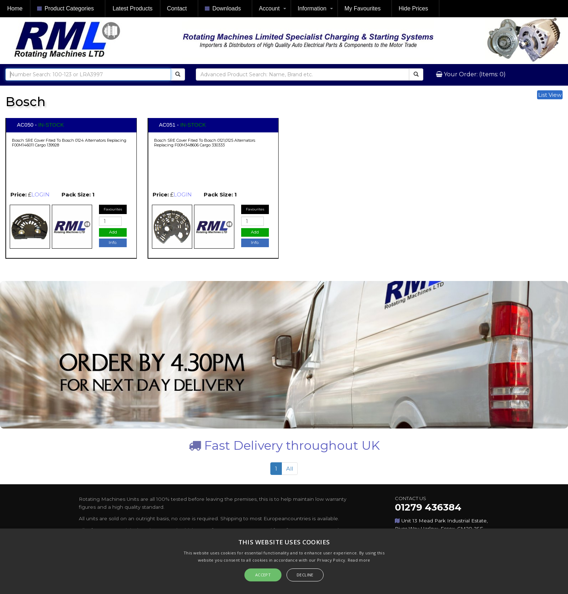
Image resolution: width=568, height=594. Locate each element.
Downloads (223, 8)
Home (15, 8)
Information (312, 8)
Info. (113, 242)
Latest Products (133, 8)
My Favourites (362, 8)
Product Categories (65, 8)
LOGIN (40, 194)
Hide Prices (413, 8)
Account (269, 8)
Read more (359, 560)
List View (550, 94)
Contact (177, 8)
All (289, 468)
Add (113, 232)
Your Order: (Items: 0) (474, 74)
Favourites (113, 209)
